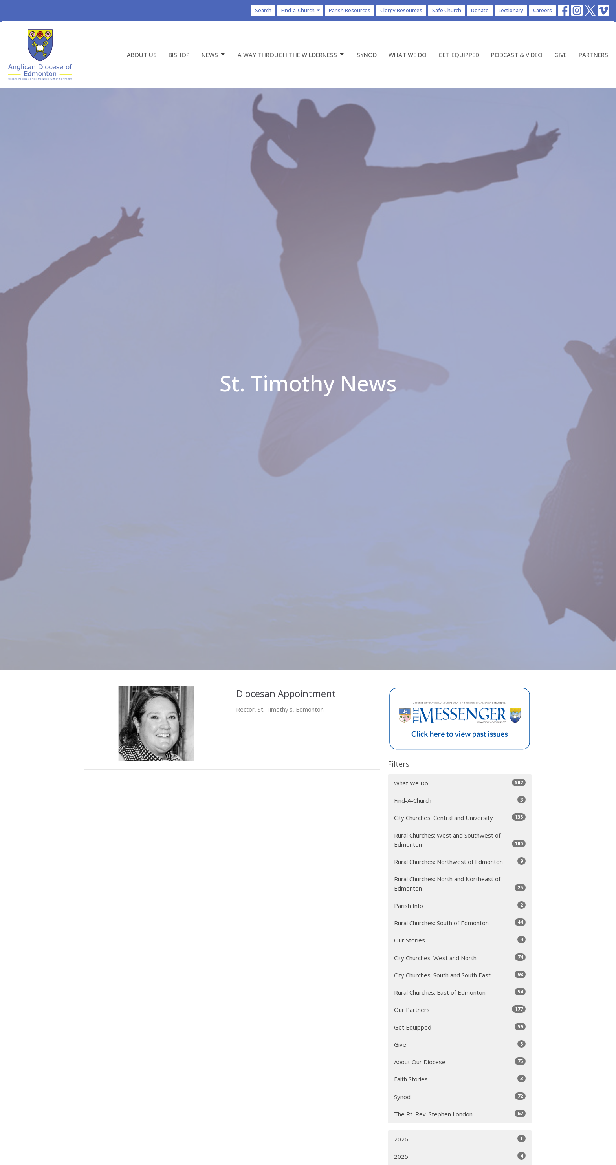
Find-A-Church (460, 800)
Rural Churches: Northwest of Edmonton (460, 861)
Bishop (179, 54)
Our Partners (460, 1009)
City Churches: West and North (460, 957)
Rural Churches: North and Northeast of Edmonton (460, 883)
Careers (542, 10)
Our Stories (460, 940)
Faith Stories (460, 1079)
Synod (367, 54)
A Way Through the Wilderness (291, 55)
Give (560, 54)
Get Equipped (458, 54)
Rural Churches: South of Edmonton (460, 922)
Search (263, 10)
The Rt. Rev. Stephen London (460, 1114)
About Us (142, 54)
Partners (593, 54)
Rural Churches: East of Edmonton (460, 992)
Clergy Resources (401, 10)
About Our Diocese (460, 1061)
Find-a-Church (301, 10)
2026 (460, 1139)
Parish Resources (349, 10)
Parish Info (460, 905)
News (214, 55)
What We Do (408, 54)
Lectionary (511, 10)
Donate (480, 10)
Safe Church (446, 10)
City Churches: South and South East (460, 975)
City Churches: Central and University (460, 817)
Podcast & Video (517, 54)
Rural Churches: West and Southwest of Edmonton (460, 839)
